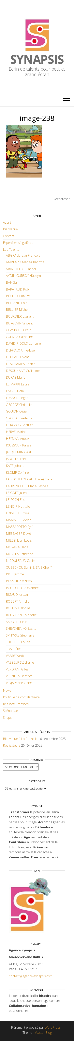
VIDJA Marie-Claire (19, 683)
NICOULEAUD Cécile (20, 560)
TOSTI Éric (13, 649)
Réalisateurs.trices (16, 704)
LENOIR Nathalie (18, 506)
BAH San (12, 282)
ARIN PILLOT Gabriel (21, 269)
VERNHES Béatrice (19, 676)
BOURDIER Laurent (20, 316)
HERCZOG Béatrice (19, 425)
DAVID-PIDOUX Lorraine (23, 343)
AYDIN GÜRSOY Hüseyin (23, 275)
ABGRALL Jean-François (23, 255)
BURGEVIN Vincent (19, 323)
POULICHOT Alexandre (22, 588)
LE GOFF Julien (16, 493)
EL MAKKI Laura (17, 384)
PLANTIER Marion (19, 581)
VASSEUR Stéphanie (20, 662)
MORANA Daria (17, 547)
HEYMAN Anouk (17, 438)
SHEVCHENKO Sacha (21, 628)
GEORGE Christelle (19, 405)
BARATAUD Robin (18, 289)
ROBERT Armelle (17, 601)
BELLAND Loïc (16, 303)
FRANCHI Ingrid (17, 398)
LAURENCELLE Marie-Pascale (27, 486)
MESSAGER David (18, 533)
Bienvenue (10, 229)
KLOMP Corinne (17, 472)
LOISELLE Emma (17, 513)
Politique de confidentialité (21, 697)
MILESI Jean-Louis (19, 540)
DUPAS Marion (16, 377)
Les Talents (11, 249)
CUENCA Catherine (19, 337)
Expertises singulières (18, 242)
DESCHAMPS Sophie (20, 364)
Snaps (7, 717)
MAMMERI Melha (18, 520)
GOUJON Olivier (17, 411)
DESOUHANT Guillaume (23, 371)
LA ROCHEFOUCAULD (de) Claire (29, 479)
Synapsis (37, 59)
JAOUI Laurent (16, 459)
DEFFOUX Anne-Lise (20, 350)
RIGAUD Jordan (17, 594)
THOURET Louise (18, 642)
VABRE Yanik (15, 656)
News (7, 690)
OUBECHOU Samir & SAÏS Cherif (29, 567)
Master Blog (43, 1032)
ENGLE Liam (15, 391)
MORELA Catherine (19, 554)
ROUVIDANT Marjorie (21, 615)
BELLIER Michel (17, 309)
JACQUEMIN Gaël (18, 452)
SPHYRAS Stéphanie (20, 635)
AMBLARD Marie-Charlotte (25, 262)
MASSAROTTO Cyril (19, 527)
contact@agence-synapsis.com (30, 976)
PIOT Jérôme (15, 574)
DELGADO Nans (17, 357)
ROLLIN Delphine (18, 608)
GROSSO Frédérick (19, 418)
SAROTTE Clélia (16, 622)
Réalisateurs (11, 745)
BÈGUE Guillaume (18, 296)
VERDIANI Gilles (17, 669)
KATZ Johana (15, 466)
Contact (8, 236)
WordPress (53, 1027)
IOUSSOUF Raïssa (18, 445)
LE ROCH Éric (15, 499)
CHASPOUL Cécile (18, 330)
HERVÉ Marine (16, 432)
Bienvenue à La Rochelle (20, 739)
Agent (7, 222)
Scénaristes (11, 711)
